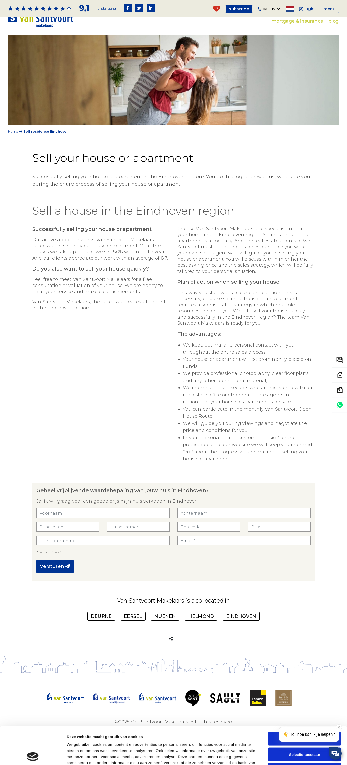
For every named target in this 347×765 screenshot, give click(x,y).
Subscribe (239, 9)
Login (307, 8)
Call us (269, 8)
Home (13, 131)
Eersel (133, 616)
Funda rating (106, 8)
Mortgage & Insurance (297, 21)
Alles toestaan (304, 701)
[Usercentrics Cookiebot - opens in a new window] (33, 755)
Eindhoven (241, 616)
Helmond (201, 616)
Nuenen (165, 616)
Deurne (101, 616)
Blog (333, 21)
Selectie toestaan (304, 717)
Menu (329, 9)
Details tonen (275, 755)
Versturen (55, 566)
